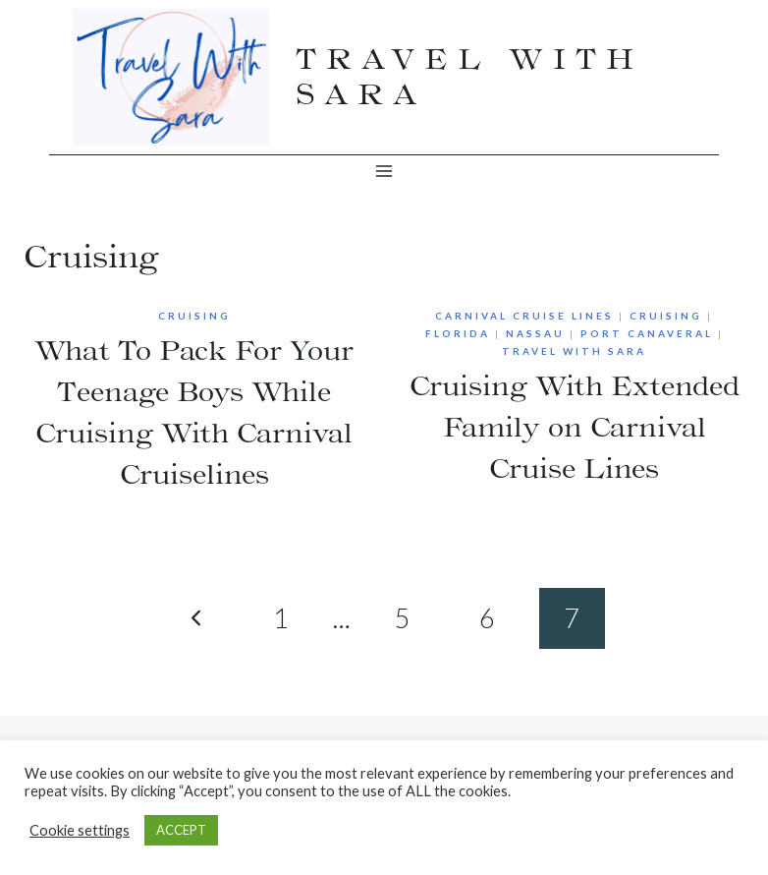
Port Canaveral (646, 333)
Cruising (194, 315)
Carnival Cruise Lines (524, 315)
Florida (457, 333)
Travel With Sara (574, 351)
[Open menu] (384, 170)
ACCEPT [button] (181, 830)
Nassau (535, 333)
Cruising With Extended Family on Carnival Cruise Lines (575, 427)
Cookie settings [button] (79, 830)
